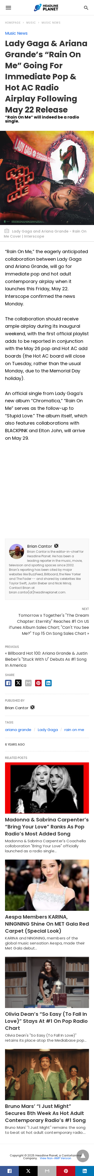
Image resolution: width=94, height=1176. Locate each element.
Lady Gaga (48, 729)
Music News (51, 23)
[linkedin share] (48, 683)
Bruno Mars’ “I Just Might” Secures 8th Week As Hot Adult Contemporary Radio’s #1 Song (45, 1113)
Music (31, 23)
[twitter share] (18, 683)
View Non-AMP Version (55, 1158)
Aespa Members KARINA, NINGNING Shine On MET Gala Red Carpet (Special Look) (47, 923)
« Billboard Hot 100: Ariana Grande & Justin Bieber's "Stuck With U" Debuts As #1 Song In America (46, 659)
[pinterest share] (38, 683)
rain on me (74, 729)
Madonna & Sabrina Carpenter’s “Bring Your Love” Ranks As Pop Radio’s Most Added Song (47, 826)
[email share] (28, 683)
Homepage (13, 23)
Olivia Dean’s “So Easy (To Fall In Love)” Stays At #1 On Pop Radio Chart (46, 1021)
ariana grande (18, 729)
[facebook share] (8, 683)
